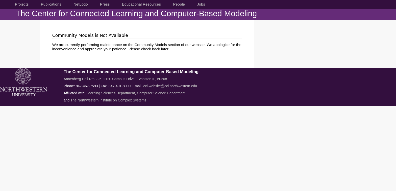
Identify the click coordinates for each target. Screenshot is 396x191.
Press (105, 4)
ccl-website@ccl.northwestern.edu (170, 86)
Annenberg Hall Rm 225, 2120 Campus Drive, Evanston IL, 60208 (115, 79)
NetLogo (80, 4)
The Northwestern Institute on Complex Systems (108, 100)
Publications (51, 4)
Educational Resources (141, 4)
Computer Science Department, (161, 93)
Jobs (201, 4)
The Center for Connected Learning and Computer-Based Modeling (136, 13)
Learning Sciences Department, (111, 93)
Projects (22, 4)
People (179, 4)
